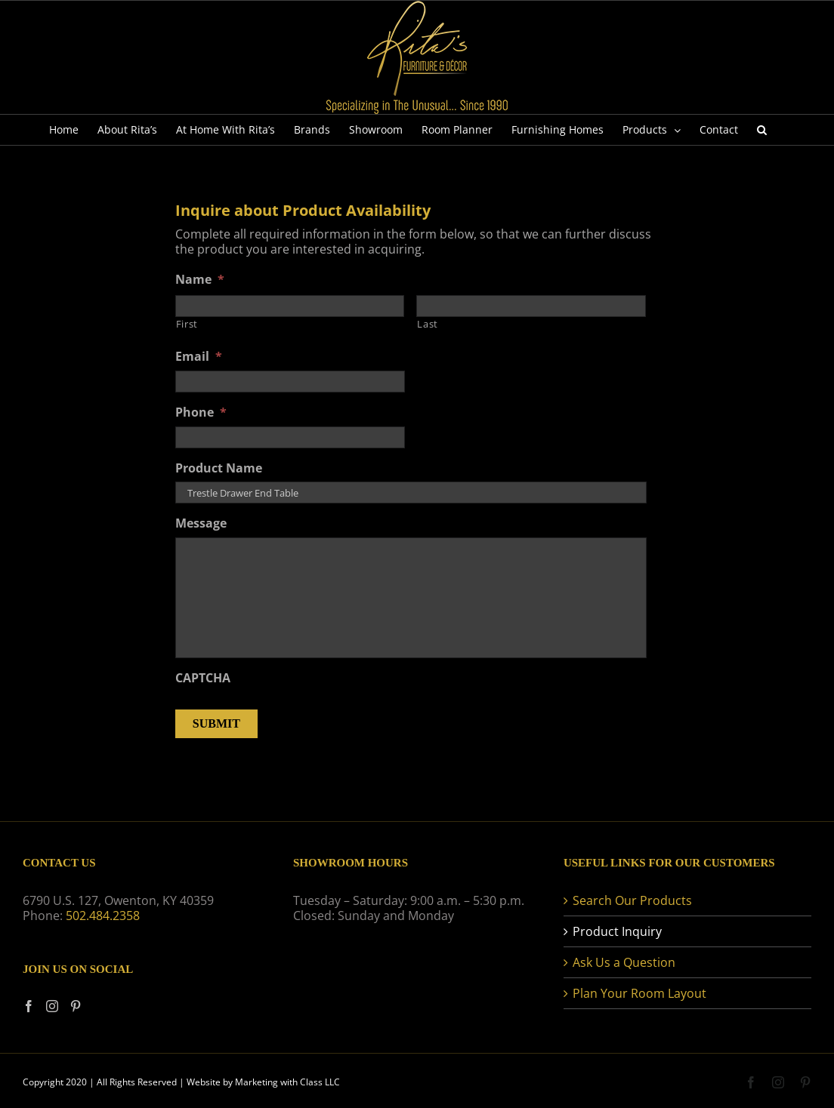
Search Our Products (632, 900)
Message (201, 523)
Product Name (218, 468)
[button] (762, 130)
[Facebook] (29, 1006)
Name (199, 280)
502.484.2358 (103, 915)
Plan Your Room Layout (639, 993)
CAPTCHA (202, 678)
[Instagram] (52, 1006)
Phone (201, 412)
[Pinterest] (76, 1006)
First (187, 324)
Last (427, 324)
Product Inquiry (617, 931)
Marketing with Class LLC (287, 1082)
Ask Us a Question (624, 962)
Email (198, 357)
